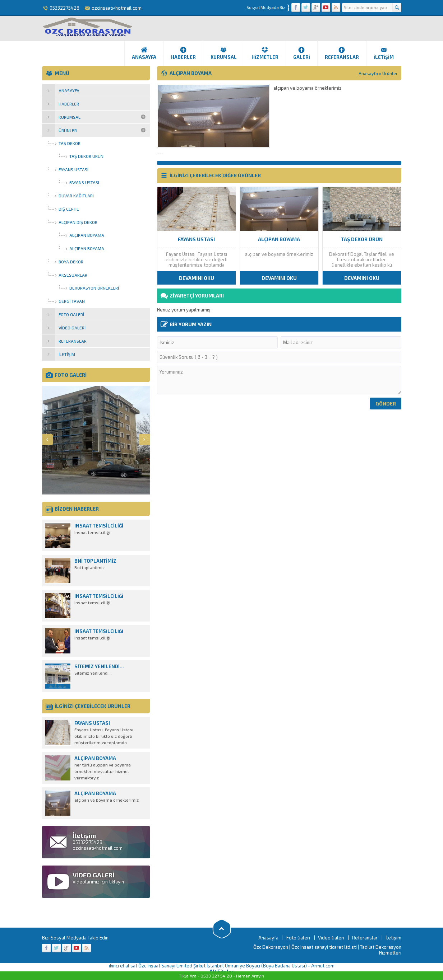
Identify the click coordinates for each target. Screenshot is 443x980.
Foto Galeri (298, 938)
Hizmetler (265, 53)
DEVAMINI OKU (196, 278)
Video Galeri (331, 938)
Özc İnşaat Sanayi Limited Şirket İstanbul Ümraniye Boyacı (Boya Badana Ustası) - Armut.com (236, 966)
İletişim (384, 53)
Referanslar (342, 53)
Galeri (301, 53)
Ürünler (390, 73)
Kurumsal (224, 53)
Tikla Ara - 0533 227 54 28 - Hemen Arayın (221, 975)
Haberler (183, 53)
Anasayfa (144, 53)
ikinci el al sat (123, 966)
